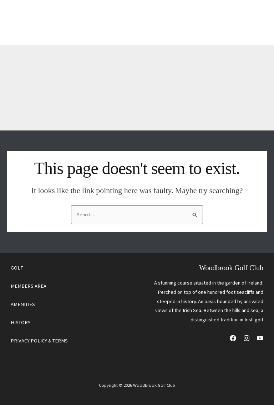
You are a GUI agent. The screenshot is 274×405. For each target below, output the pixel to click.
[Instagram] (246, 338)
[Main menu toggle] (252, 22)
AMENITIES (23, 304)
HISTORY (20, 322)
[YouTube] (260, 338)
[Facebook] (233, 338)
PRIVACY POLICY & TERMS (39, 340)
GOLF (17, 268)
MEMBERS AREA (28, 286)
